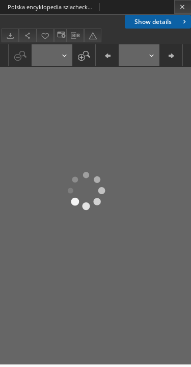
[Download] (10, 35)
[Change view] (60, 35)
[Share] (27, 35)
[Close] (182, 7)
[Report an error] (92, 35)
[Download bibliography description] (75, 36)
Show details (161, 21)
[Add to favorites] (45, 35)
